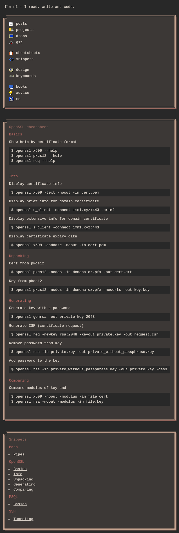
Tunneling (23, 519)
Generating (24, 484)
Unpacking (23, 479)
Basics (20, 469)
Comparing (23, 489)
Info (18, 474)
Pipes (19, 454)
